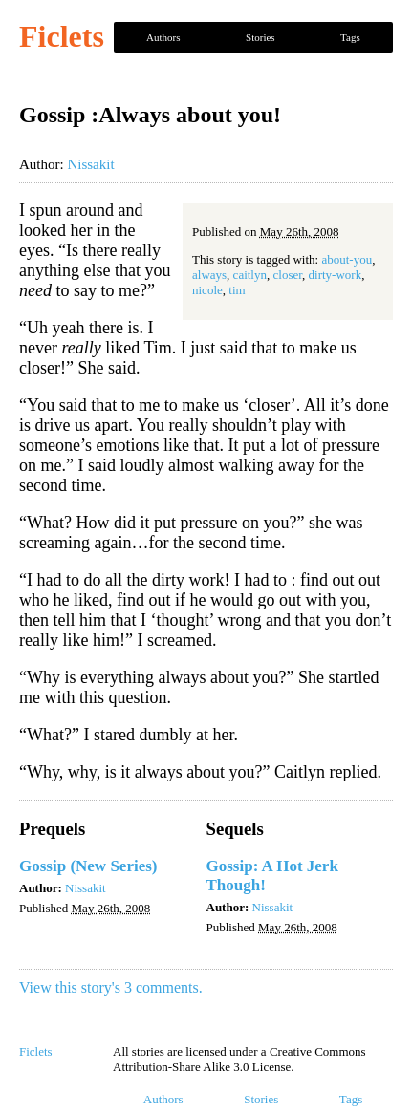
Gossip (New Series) (88, 866)
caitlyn (250, 274)
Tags (350, 37)
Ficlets (61, 36)
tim (236, 290)
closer (288, 274)
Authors (163, 37)
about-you (346, 259)
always (209, 274)
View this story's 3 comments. (111, 987)
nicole (207, 290)
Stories (260, 37)
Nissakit (90, 164)
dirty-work (335, 274)
